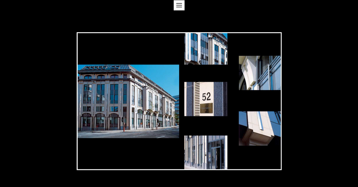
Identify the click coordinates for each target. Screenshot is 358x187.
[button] (179, 5)
